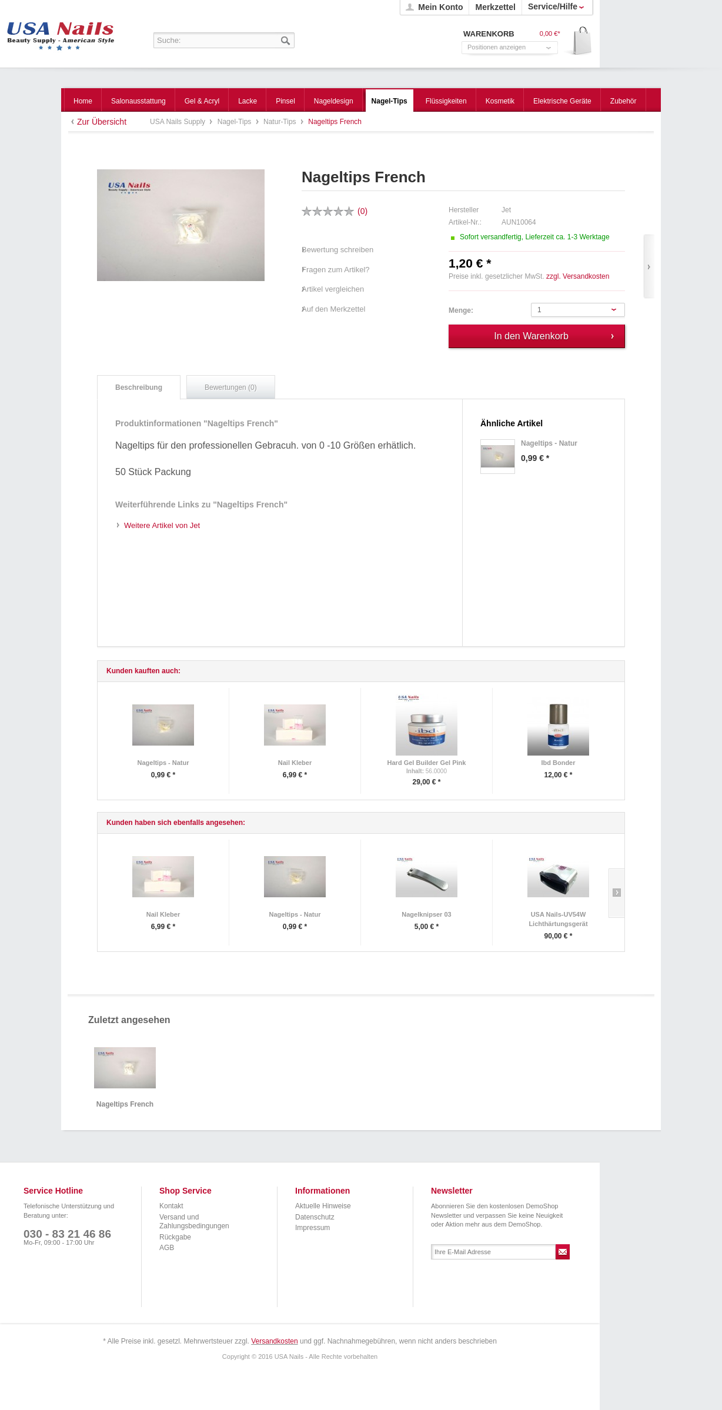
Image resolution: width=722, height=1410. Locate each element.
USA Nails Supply (60, 32)
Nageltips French (124, 1104)
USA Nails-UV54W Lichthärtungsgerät (558, 919)
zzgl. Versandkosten (577, 276)
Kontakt (171, 1206)
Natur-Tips (280, 122)
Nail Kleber (295, 762)
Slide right (616, 893)
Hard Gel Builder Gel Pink (426, 762)
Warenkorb (578, 41)
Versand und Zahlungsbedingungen (194, 1222)
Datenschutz (315, 1217)
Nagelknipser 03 (426, 914)
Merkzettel (495, 7)
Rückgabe (175, 1237)
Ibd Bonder (558, 762)
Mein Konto (440, 7)
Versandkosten (274, 1341)
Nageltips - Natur (163, 762)
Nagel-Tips (235, 122)
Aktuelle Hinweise (323, 1206)
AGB (166, 1248)
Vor (648, 266)
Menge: (461, 310)
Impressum (312, 1228)
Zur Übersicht (101, 121)
